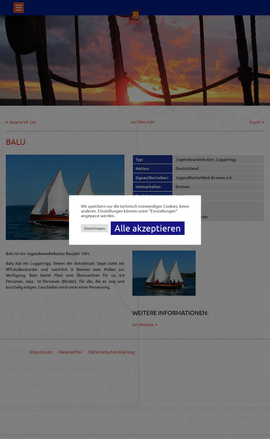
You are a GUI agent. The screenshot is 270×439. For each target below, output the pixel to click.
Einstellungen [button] (94, 228)
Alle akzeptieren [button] (147, 228)
